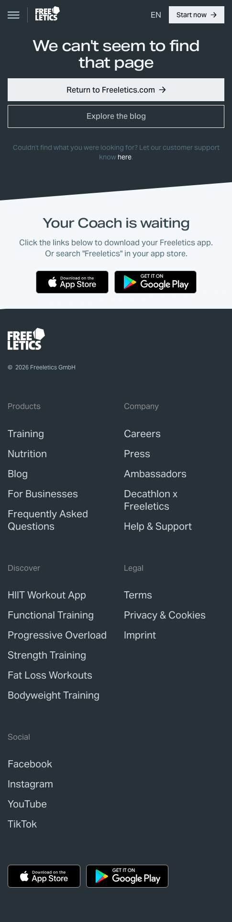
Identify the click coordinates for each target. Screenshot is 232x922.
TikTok (22, 824)
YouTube (27, 804)
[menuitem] (156, 15)
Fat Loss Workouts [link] (50, 675)
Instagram (30, 784)
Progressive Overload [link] (57, 635)
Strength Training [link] (47, 655)
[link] (47, 13)
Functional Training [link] (51, 615)
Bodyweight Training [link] (53, 695)
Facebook (30, 764)
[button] (196, 14)
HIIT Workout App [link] (47, 595)
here (125, 157)
